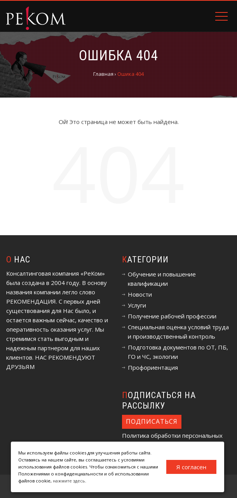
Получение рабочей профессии (172, 316)
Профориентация (153, 367)
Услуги (137, 305)
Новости (140, 294)
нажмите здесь (69, 481)
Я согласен (191, 467)
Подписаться (152, 421)
